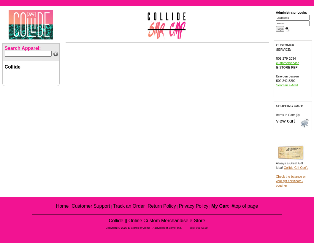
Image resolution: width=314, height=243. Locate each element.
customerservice (287, 63)
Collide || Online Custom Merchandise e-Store (157, 220)
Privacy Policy (194, 206)
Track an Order (129, 206)
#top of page (244, 206)
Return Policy (162, 206)
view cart (285, 120)
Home (62, 206)
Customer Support (91, 206)
